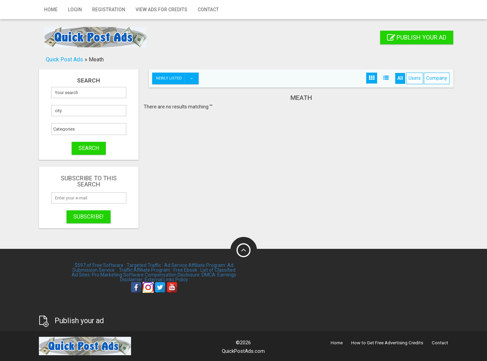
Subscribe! (88, 216)
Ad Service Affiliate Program (194, 265)
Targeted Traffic (144, 265)
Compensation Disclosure (172, 274)
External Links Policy (166, 279)
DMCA (208, 274)
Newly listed (177, 78)
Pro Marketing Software (118, 274)
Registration (108, 9)
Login (75, 9)
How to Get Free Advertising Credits (387, 342)
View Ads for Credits (161, 9)
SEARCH (88, 148)
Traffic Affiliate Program (144, 270)
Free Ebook (185, 270)
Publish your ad (416, 37)
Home (51, 9)
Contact (208, 9)
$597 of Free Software (99, 265)
